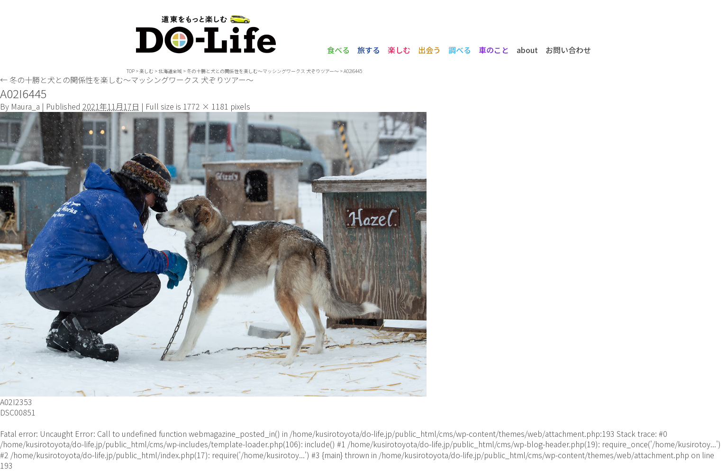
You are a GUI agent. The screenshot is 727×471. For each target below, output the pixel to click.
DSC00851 (18, 412)
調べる (459, 50)
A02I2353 (16, 401)
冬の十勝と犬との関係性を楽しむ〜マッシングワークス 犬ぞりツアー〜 (263, 70)
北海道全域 (170, 70)
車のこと (494, 50)
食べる (338, 50)
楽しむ (399, 50)
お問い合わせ (568, 50)
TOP (131, 70)
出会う (429, 50)
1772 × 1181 (205, 106)
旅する (368, 50)
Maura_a (25, 106)
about (527, 50)
